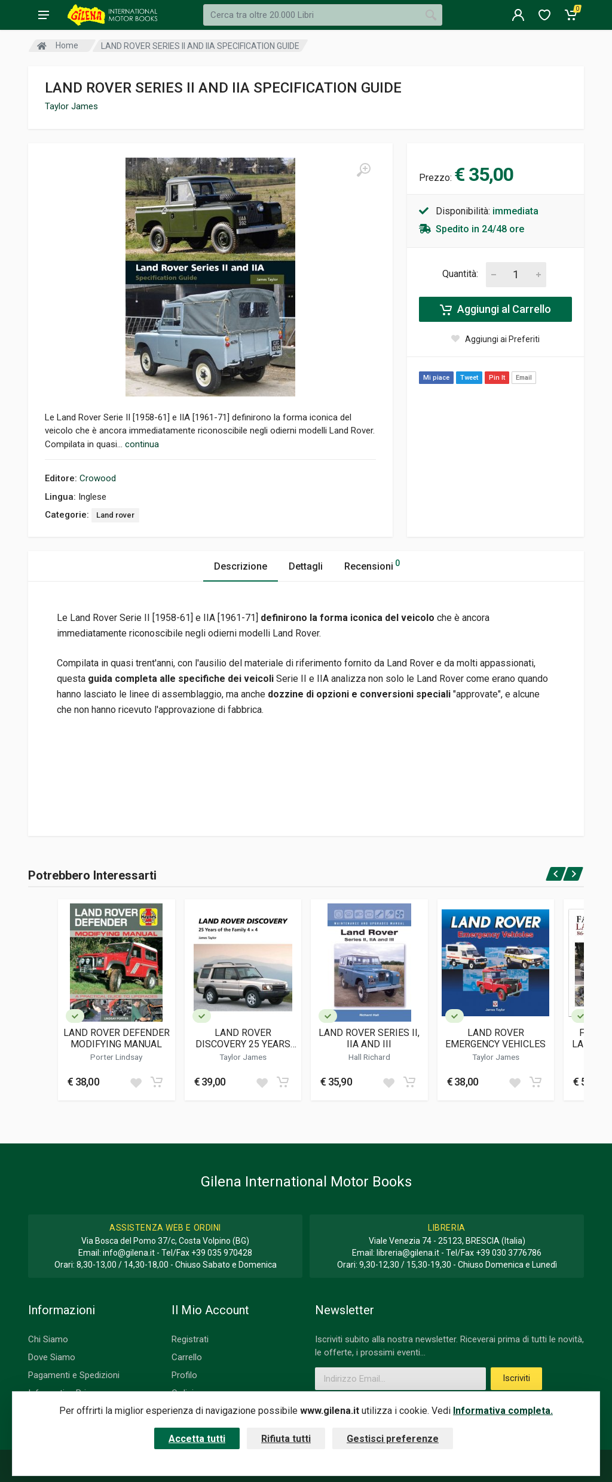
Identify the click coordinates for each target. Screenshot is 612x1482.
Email (524, 378)
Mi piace (436, 378)
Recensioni (372, 564)
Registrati (190, 1339)
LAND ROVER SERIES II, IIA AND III (369, 1038)
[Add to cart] (156, 1082)
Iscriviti (516, 1378)
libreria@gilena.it (408, 1252)
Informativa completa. (503, 1410)
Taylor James (71, 106)
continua (142, 444)
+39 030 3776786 (508, 1252)
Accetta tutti (197, 1438)
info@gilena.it (129, 1252)
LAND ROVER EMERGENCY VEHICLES (495, 1038)
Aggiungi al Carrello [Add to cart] (495, 309)
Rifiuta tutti (286, 1438)
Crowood (97, 478)
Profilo (184, 1375)
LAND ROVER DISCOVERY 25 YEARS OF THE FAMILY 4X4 (242, 1038)
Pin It (497, 378)
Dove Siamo (51, 1357)
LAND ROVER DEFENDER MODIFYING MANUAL (116, 1038)
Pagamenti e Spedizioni (74, 1375)
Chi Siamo (48, 1339)
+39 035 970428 (221, 1252)
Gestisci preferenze (393, 1438)
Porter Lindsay (116, 1057)
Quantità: (460, 273)
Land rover (115, 515)
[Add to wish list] (136, 1082)
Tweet (469, 378)
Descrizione (240, 566)
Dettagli (306, 566)
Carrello (187, 1357)
